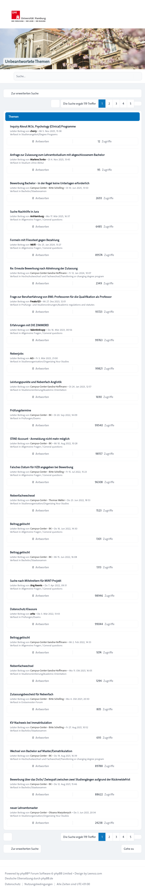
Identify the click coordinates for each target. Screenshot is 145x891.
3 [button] (116, 104)
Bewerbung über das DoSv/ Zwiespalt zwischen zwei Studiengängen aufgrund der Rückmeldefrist (70, 779)
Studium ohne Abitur (32, 162)
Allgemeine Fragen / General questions (41, 219)
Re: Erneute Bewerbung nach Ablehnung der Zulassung (43, 268)
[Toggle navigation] (140, 14)
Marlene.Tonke (38, 159)
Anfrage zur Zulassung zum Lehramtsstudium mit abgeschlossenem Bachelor (57, 155)
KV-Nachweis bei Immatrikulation (31, 723)
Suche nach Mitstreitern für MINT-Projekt (35, 581)
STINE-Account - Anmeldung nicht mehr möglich (40, 439)
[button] (138, 103)
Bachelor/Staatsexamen (33, 191)
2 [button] (109, 104)
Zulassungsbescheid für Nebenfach (31, 694)
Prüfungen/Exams (31, 418)
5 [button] (130, 104)
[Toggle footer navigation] (5, 863)
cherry (33, 131)
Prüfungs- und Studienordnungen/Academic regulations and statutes (57, 304)
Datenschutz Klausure (23, 609)
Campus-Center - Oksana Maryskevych (50, 812)
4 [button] (123, 104)
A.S (31, 358)
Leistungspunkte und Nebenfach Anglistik (36, 382)
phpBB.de (47, 878)
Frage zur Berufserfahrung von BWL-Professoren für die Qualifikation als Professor (61, 297)
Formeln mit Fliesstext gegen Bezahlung (34, 240)
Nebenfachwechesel (22, 496)
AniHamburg (37, 216)
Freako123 (35, 301)
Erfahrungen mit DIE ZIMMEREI (29, 325)
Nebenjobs (16, 354)
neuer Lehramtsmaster (24, 808)
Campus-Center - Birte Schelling (47, 188)
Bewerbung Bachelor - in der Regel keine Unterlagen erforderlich (49, 183)
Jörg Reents (36, 585)
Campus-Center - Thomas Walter (47, 500)
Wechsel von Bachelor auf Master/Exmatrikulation (41, 751)
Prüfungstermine (20, 410)
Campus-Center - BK (41, 415)
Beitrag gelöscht (20, 524)
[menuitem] (12, 884)
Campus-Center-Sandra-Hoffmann (48, 273)
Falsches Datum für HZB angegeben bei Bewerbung (41, 467)
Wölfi (33, 244)
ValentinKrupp (37, 330)
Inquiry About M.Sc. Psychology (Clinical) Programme (43, 126)
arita (32, 613)
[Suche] (130, 76)
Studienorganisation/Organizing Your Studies (45, 361)
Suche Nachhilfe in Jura (24, 212)
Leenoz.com (94, 873)
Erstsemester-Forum (32, 702)
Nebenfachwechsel (21, 666)
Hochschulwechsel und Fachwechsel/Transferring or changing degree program (62, 276)
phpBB (24, 873)
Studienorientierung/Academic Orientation (43, 390)
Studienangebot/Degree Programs (39, 134)
